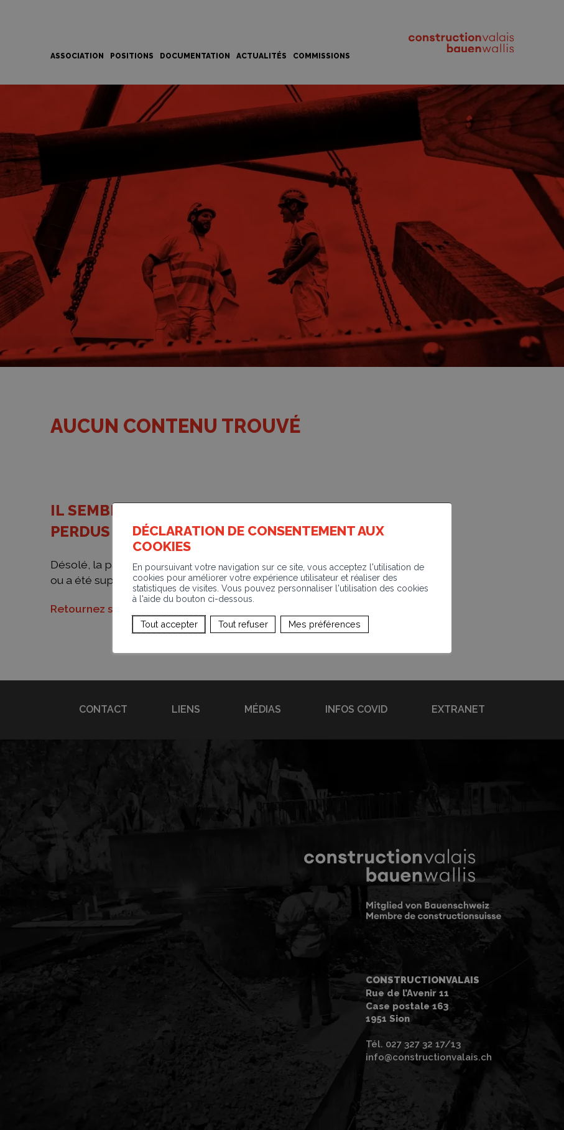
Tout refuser (243, 623)
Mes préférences (325, 623)
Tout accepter (169, 623)
